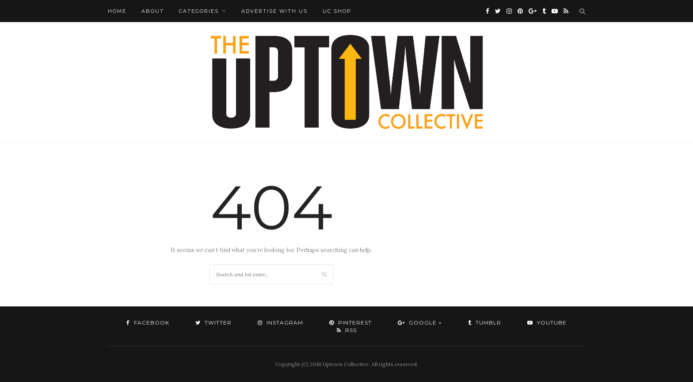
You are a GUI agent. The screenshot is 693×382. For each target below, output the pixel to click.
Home (117, 11)
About (152, 11)
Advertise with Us (274, 11)
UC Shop (337, 11)
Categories (199, 11)
